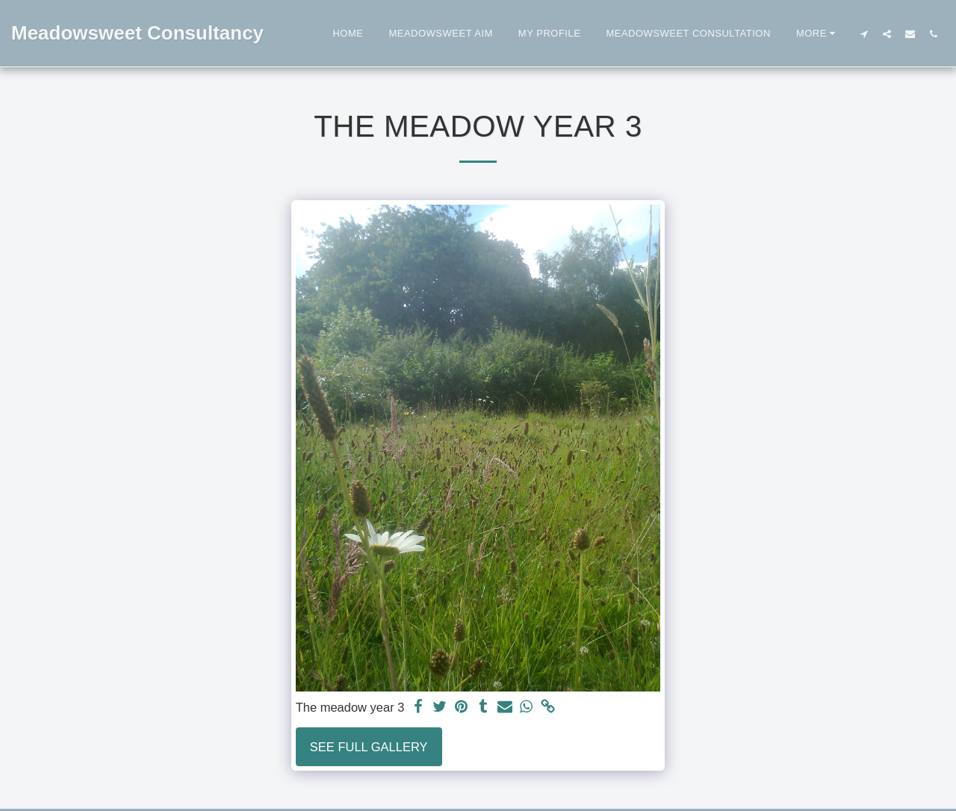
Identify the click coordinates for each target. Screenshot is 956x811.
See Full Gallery (369, 746)
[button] (864, 33)
